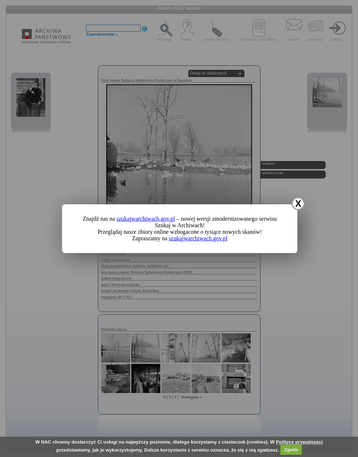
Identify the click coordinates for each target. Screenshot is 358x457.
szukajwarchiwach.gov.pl (145, 219)
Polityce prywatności (299, 442)
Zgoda (291, 449)
